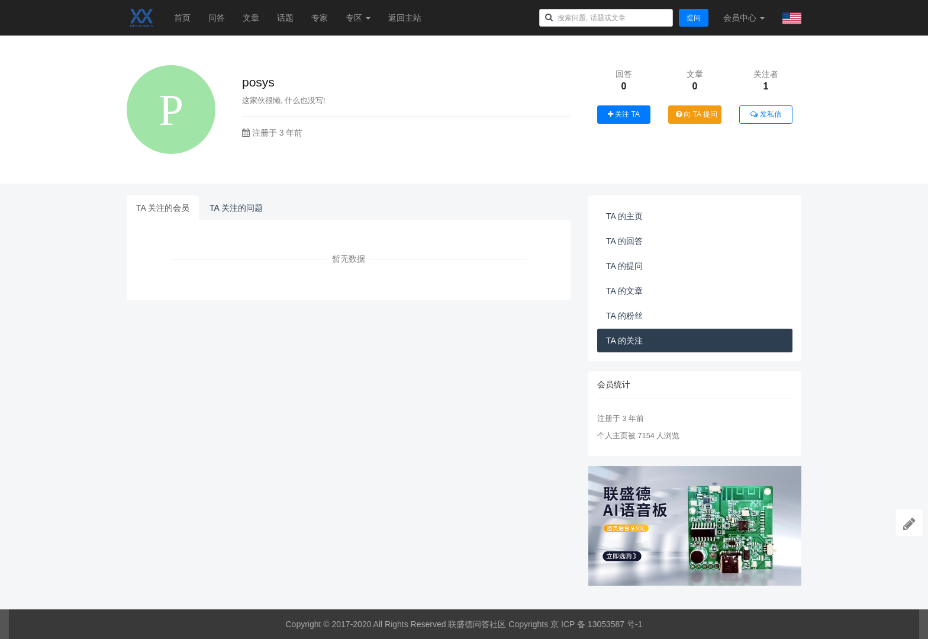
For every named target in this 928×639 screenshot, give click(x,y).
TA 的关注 (624, 340)
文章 (251, 18)
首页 (182, 18)
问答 (216, 18)
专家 (319, 18)
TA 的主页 (624, 216)
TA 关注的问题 (236, 208)
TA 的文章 (624, 291)
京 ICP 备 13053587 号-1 (596, 624)
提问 (694, 18)
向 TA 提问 (696, 114)
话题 (285, 18)
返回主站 (404, 18)
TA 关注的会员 (162, 208)
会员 (744, 18)
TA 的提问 (624, 266)
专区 (358, 18)
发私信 (765, 114)
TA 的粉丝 (624, 315)
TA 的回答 (624, 241)
